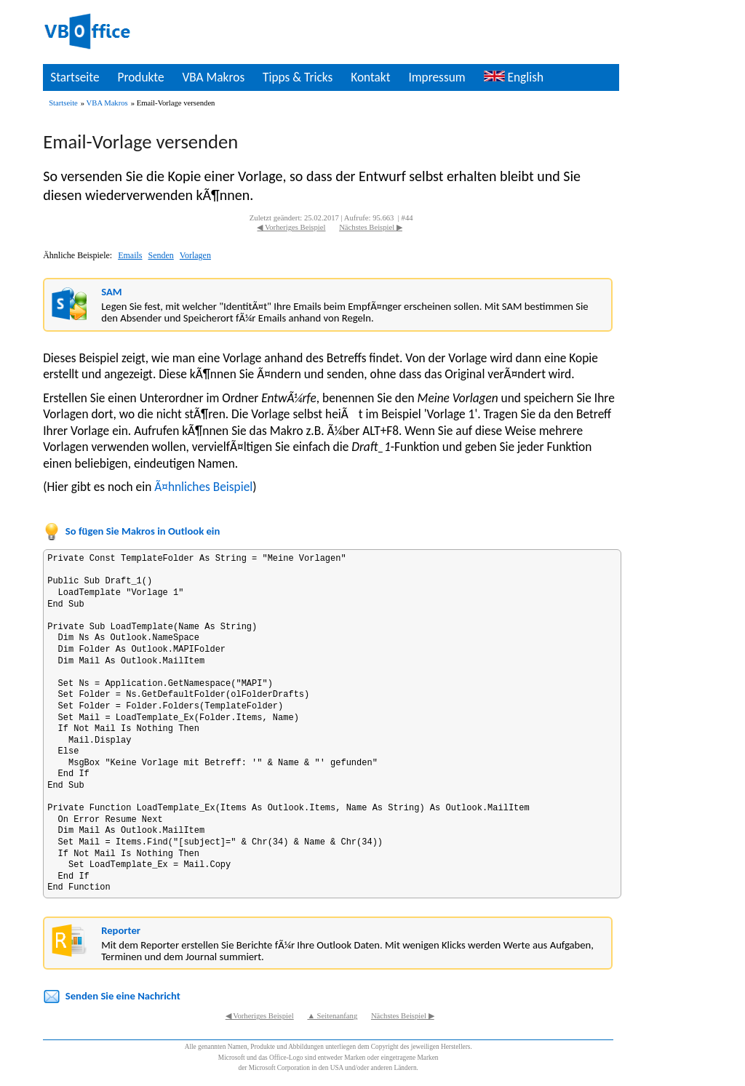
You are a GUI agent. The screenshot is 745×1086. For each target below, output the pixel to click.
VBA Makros (213, 77)
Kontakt (370, 77)
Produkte (140, 77)
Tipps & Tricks (297, 77)
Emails (130, 255)
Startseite (74, 77)
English (513, 77)
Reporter (120, 930)
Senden (161, 255)
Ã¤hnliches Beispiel (203, 487)
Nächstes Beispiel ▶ (370, 227)
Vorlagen (195, 255)
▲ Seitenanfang (332, 1016)
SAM (111, 291)
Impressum (436, 77)
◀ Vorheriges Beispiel (291, 227)
